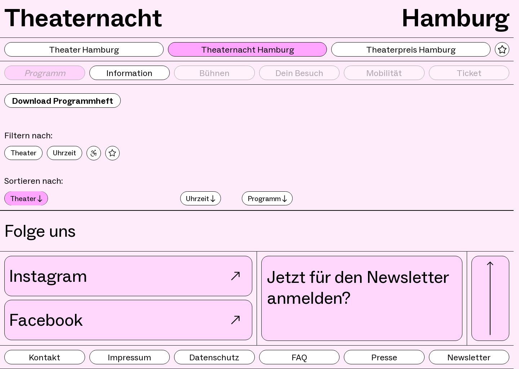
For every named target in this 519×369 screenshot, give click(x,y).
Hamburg (455, 17)
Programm (267, 198)
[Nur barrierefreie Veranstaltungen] (93, 153)
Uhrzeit (64, 152)
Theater (23, 152)
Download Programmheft (62, 100)
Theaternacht (83, 17)
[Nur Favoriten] (112, 153)
